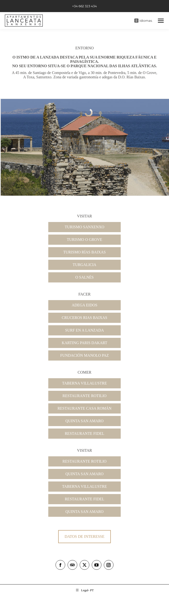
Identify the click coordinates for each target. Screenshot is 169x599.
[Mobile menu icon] (160, 20)
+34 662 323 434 (84, 6)
